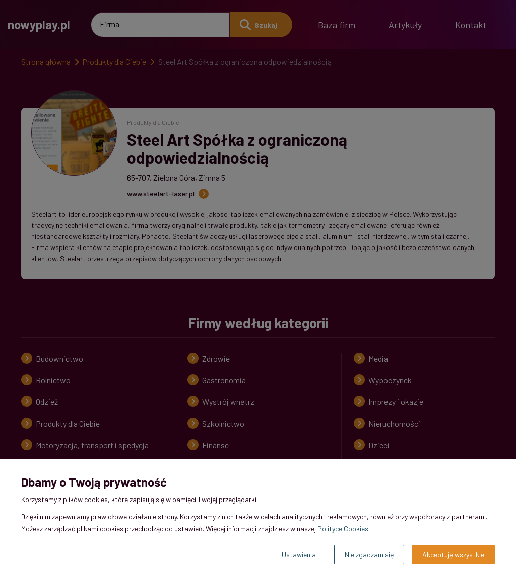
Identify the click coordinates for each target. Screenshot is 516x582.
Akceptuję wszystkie (453, 554)
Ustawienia (299, 554)
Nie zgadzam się (369, 554)
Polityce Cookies (342, 528)
